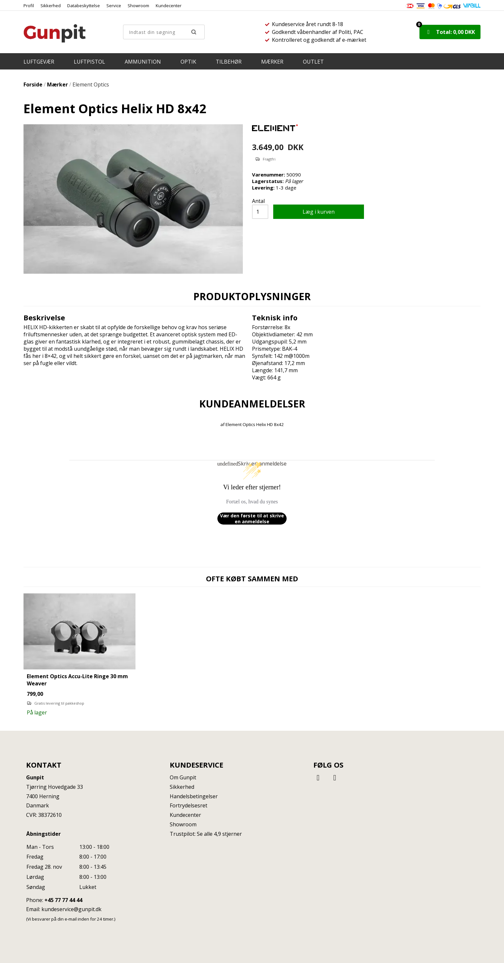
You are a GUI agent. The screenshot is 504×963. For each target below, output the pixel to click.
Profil (29, 5)
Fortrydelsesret (188, 805)
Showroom (138, 5)
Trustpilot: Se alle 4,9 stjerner (206, 833)
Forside (33, 84)
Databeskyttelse (83, 5)
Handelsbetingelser (194, 796)
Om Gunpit (183, 777)
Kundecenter (168, 5)
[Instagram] (335, 777)
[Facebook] (319, 777)
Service (113, 5)
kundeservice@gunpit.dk (71, 909)
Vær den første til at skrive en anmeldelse (252, 518)
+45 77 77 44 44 (63, 900)
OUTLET (313, 61)
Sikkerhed (50, 5)
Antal (258, 201)
